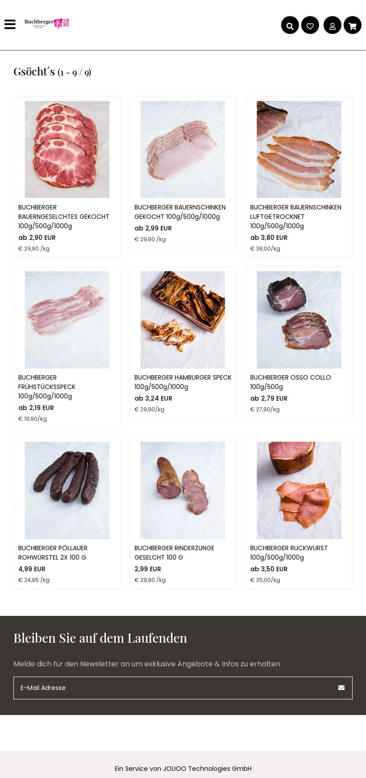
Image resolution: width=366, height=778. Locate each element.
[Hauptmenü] (11, 25)
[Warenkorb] (353, 25)
